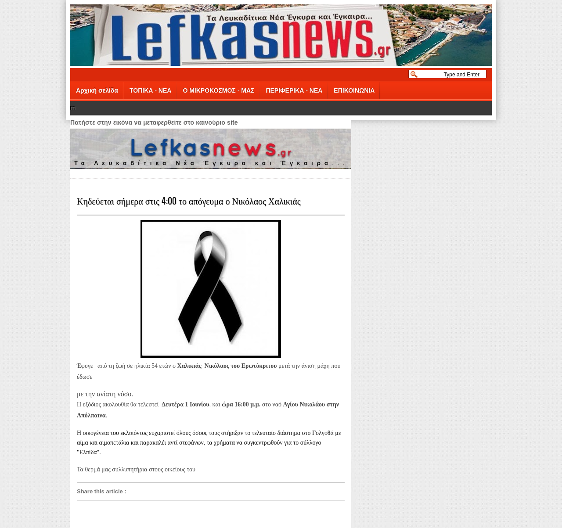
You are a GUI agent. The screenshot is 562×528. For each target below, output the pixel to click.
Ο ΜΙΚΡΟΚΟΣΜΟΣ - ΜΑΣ (218, 90)
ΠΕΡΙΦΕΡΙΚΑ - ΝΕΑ (294, 90)
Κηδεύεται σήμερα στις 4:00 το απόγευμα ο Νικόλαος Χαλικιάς (189, 200)
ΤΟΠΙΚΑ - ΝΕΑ (150, 90)
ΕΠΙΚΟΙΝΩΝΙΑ (354, 90)
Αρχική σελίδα (97, 90)
